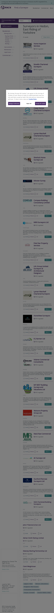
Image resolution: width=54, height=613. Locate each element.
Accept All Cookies (40, 103)
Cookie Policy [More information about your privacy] (33, 99)
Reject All (29, 103)
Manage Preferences (14, 103)
